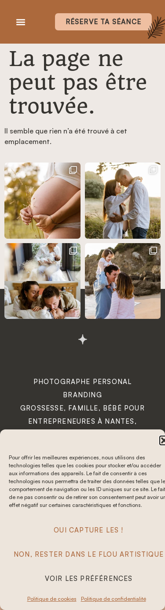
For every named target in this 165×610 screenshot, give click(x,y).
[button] (20, 22)
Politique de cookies (52, 598)
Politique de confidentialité (113, 598)
